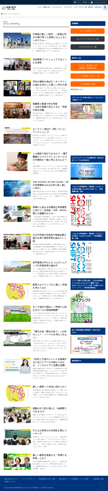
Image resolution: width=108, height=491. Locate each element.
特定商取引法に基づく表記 (47, 479)
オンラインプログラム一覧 (87, 39)
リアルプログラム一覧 (88, 47)
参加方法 (90, 7)
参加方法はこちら (77, 89)
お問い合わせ (98, 7)
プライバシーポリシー (28, 479)
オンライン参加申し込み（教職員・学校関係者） (87, 66)
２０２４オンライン (57, 7)
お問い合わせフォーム (11, 479)
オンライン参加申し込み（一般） (87, 76)
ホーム (40, 7)
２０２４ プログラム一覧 (80, 7)
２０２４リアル (68, 7)
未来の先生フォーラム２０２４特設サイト (28, 487)
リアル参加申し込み (88, 84)
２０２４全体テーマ (88, 31)
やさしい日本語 (82, 2)
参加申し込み (46, 7)
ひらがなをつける (99, 2)
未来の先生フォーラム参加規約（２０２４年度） (74, 479)
